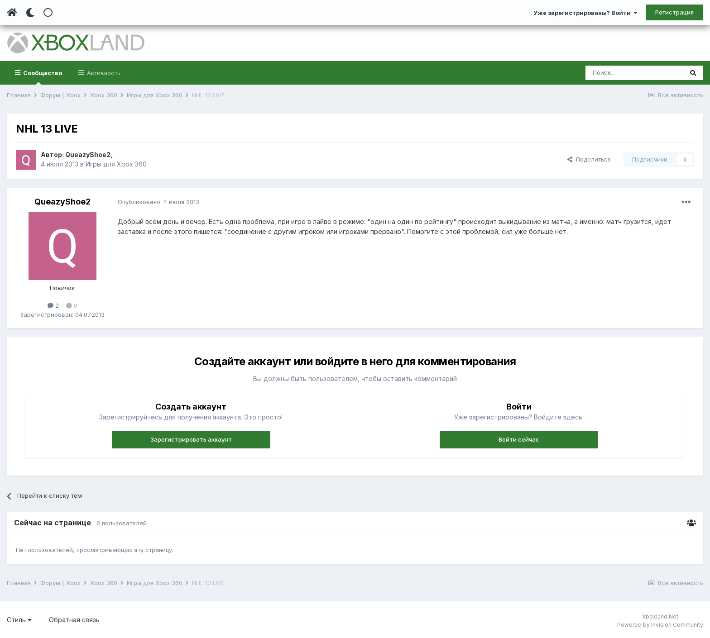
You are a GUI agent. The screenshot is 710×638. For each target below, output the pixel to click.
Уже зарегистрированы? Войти (585, 12)
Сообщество (42, 77)
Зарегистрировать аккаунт (191, 439)
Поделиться (589, 159)
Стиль (19, 620)
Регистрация (674, 12)
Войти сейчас (519, 439)
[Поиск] (634, 73)
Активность (102, 72)
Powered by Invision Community (660, 624)
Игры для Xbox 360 (116, 164)
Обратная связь (74, 620)
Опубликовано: (158, 201)
